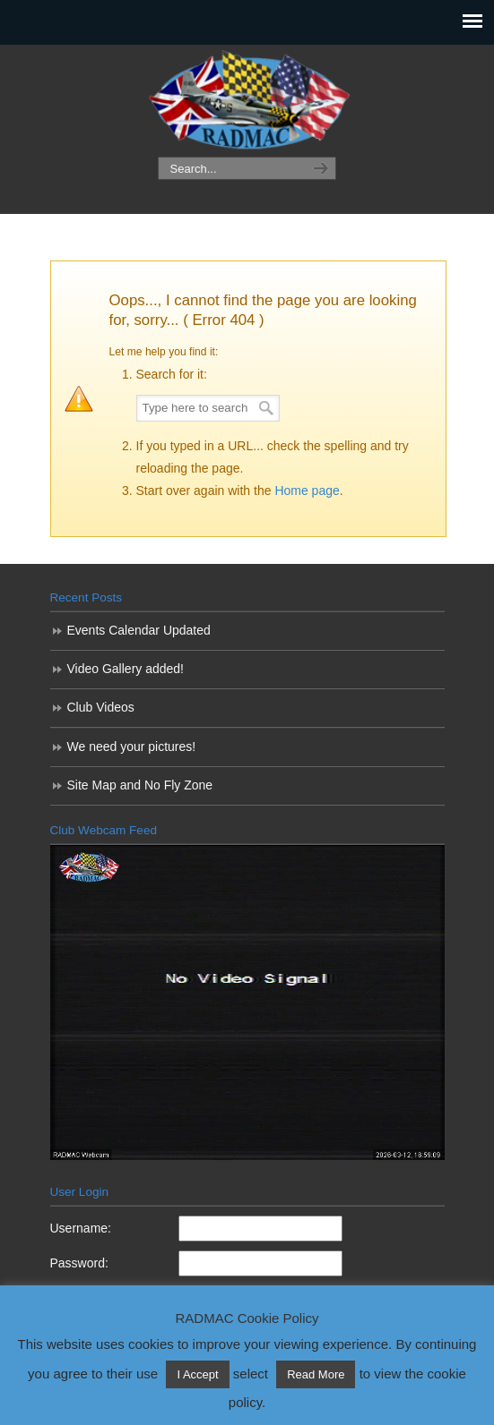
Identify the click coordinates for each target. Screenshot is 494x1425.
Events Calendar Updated (139, 630)
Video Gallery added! (126, 668)
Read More (315, 1374)
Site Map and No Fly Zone (140, 785)
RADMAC (247, 101)
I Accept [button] (197, 1374)
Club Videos (100, 707)
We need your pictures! (131, 746)
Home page (306, 490)
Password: (79, 1263)
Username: (80, 1228)
